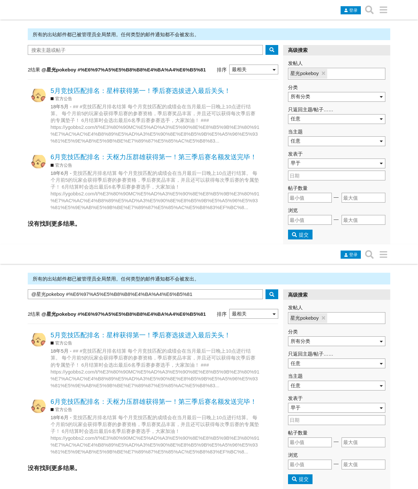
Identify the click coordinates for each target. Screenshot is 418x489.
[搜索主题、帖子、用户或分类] (369, 10)
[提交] (300, 234)
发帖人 (295, 63)
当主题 (295, 131)
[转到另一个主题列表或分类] (383, 10)
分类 (293, 87)
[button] (253, 69)
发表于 (295, 154)
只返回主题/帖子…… (310, 109)
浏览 (293, 210)
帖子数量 (298, 188)
